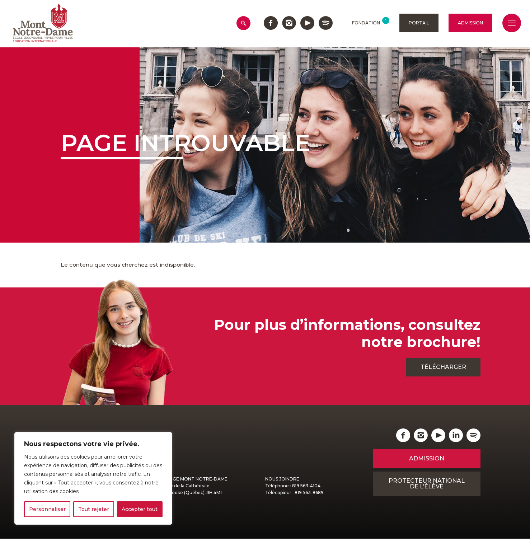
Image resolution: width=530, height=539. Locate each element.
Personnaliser (47, 509)
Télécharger (443, 367)
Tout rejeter (93, 509)
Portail (419, 22)
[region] (93, 478)
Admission (470, 22)
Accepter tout (140, 509)
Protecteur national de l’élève (427, 484)
